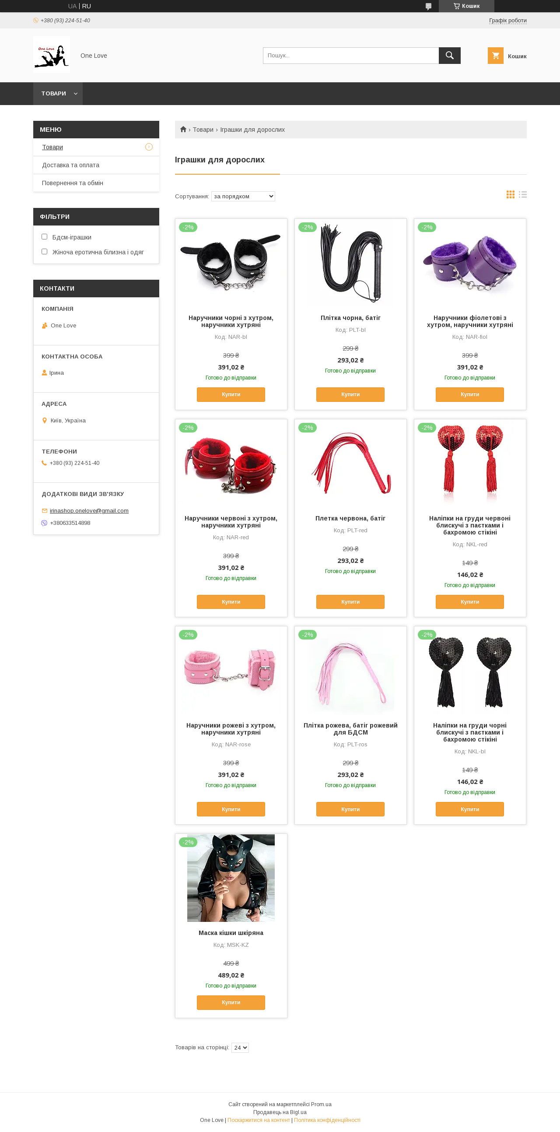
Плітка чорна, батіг (351, 317)
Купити (231, 394)
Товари (53, 93)
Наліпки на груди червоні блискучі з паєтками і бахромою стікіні (470, 525)
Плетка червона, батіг (350, 518)
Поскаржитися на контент (259, 1120)
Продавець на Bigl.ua (280, 1112)
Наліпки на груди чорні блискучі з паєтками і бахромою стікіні (470, 732)
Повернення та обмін (72, 182)
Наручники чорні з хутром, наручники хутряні (231, 321)
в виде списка (523, 196)
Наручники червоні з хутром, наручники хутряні (231, 522)
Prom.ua (321, 1104)
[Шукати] (450, 55)
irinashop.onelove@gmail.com (89, 510)
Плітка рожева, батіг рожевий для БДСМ (351, 729)
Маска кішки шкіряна (231, 932)
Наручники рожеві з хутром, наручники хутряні (231, 729)
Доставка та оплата (70, 165)
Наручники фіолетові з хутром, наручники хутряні (470, 321)
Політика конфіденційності (327, 1120)
